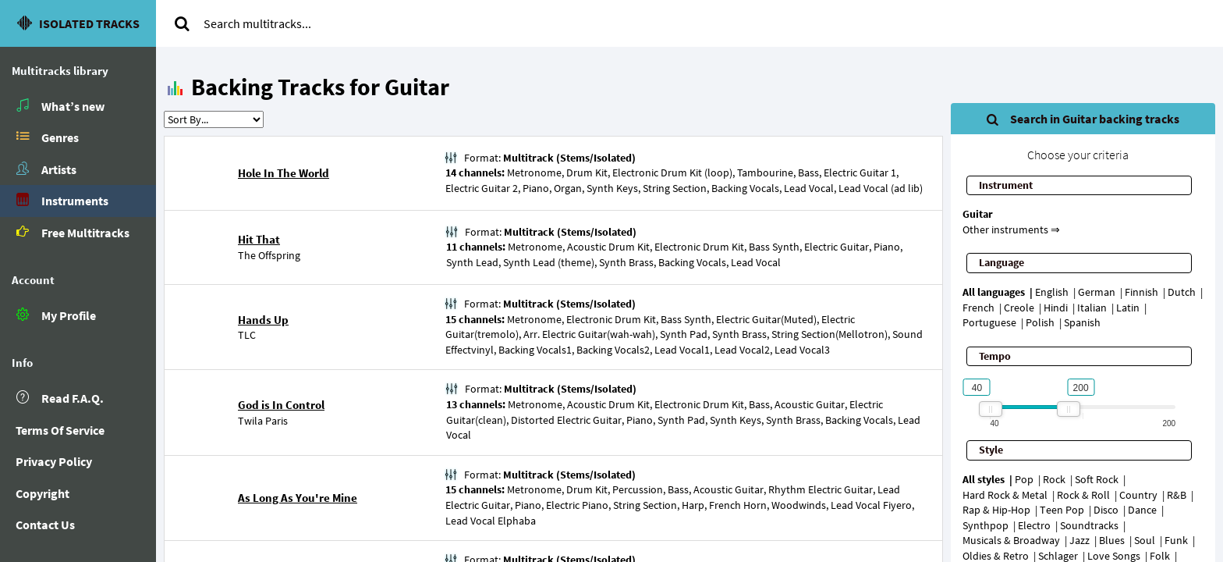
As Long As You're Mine (297, 497)
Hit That (259, 239)
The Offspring (269, 255)
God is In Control (281, 404)
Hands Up (263, 319)
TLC (247, 335)
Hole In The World (283, 172)
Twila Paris (263, 421)
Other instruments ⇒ (1011, 229)
